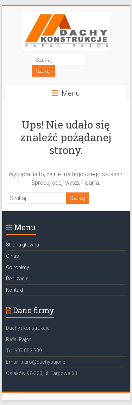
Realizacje (17, 278)
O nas (12, 256)
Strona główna (22, 245)
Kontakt (14, 290)
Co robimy (17, 267)
